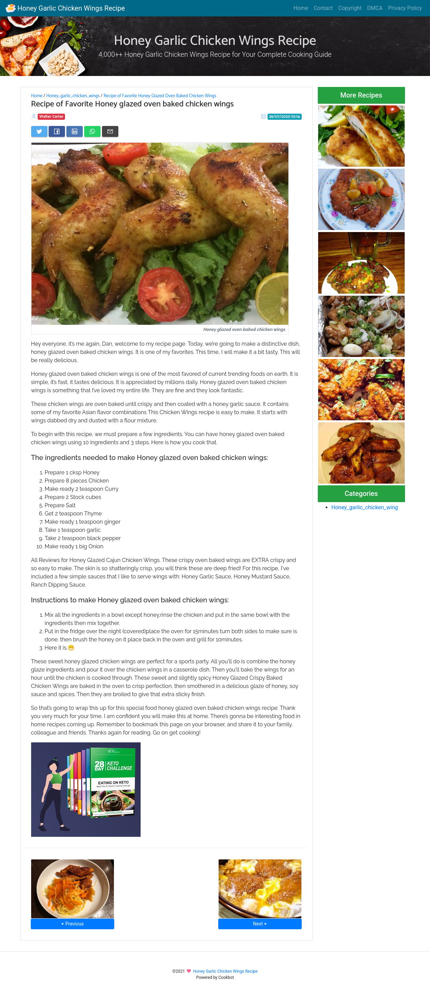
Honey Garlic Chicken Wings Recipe (65, 8)
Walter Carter (51, 116)
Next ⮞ (260, 923)
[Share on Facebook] (57, 131)
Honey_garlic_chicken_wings (73, 96)
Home (301, 8)
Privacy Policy (405, 8)
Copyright (350, 8)
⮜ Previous (72, 923)
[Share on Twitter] (39, 131)
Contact (323, 8)
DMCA (374, 8)
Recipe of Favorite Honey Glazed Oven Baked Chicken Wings (160, 96)
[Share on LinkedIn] (74, 131)
